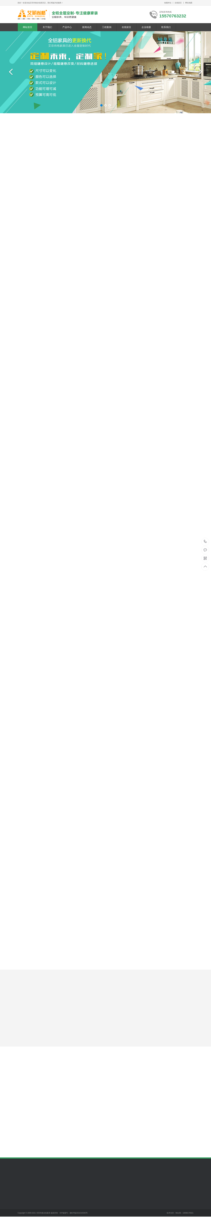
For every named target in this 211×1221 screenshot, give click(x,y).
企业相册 (146, 27)
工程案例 (106, 27)
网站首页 (27, 27)
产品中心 (67, 27)
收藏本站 (167, 3)
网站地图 (188, 3)
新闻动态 (87, 27)
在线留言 (178, 3)
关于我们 (47, 27)
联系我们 (166, 27)
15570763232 (205, 541)
